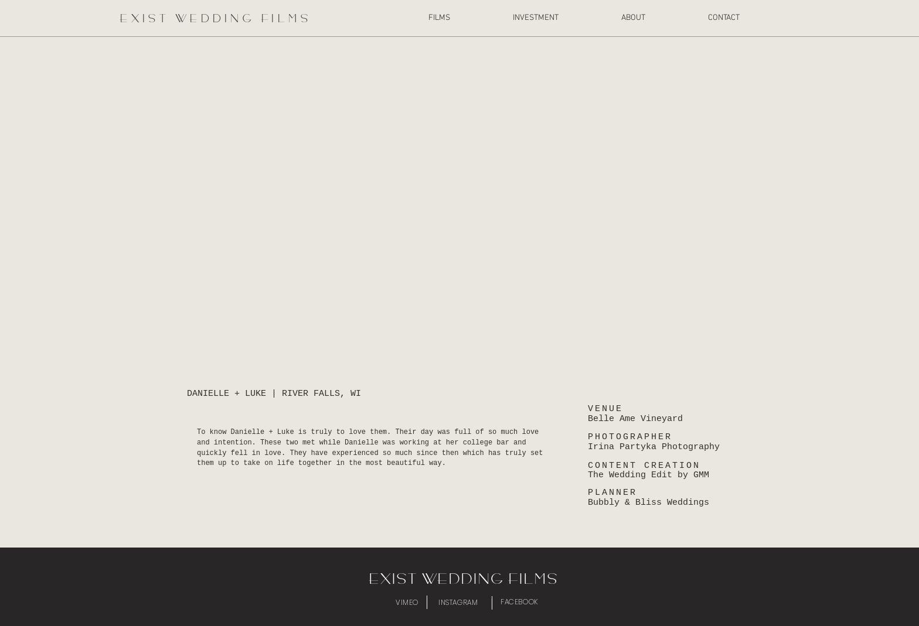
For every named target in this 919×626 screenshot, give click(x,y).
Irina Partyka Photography (654, 447)
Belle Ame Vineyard (635, 419)
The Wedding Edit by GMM (648, 475)
